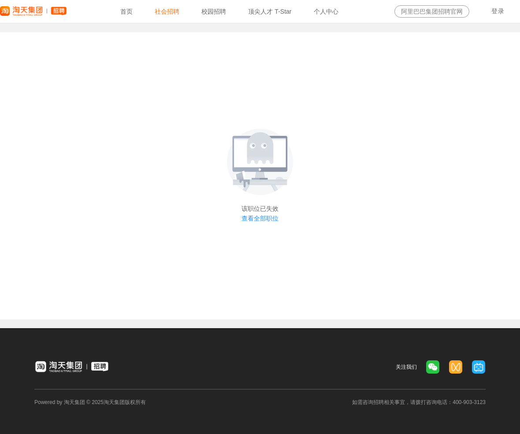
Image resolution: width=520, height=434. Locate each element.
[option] (126, 11)
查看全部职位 (260, 218)
